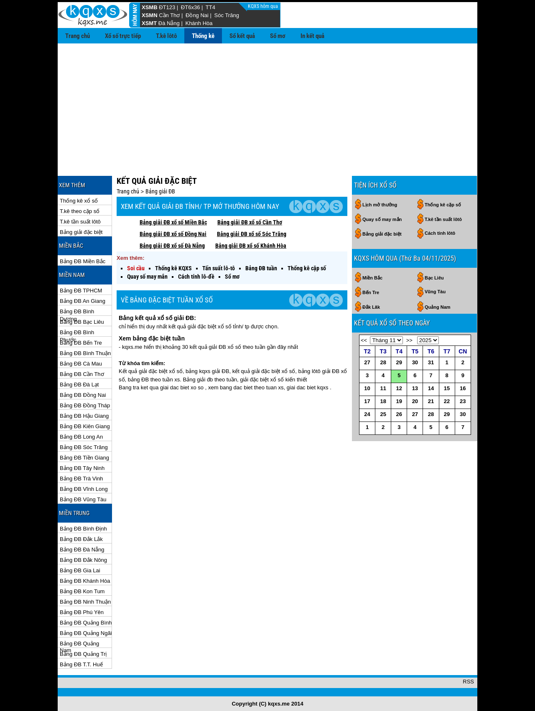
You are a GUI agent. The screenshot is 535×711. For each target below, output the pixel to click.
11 (383, 388)
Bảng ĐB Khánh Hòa (85, 581)
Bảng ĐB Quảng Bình (86, 623)
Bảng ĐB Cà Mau (81, 364)
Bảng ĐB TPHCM (81, 290)
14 (431, 388)
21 (431, 401)
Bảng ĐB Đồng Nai (83, 395)
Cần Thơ (169, 15)
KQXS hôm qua (263, 6)
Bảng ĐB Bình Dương (77, 311)
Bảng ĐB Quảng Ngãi (86, 633)
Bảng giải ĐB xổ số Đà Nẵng (172, 245)
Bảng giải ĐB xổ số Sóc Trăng (251, 234)
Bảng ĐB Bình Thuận (85, 353)
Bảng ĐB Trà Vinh (81, 478)
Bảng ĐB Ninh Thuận (85, 602)
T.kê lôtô (166, 36)
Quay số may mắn (147, 276)
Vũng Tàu (435, 291)
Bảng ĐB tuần (261, 268)
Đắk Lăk (371, 307)
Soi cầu (136, 268)
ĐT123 (167, 7)
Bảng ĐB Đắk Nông (83, 560)
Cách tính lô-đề (196, 276)
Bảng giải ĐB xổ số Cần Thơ (249, 222)
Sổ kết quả (242, 36)
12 (399, 388)
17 (367, 401)
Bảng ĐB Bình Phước (77, 332)
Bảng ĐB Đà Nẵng (82, 549)
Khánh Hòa (198, 23)
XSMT (149, 23)
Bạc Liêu (434, 277)
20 (415, 401)
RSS (468, 681)
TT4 (210, 7)
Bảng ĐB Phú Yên (82, 612)
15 (447, 388)
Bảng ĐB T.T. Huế (81, 664)
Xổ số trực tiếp (123, 36)
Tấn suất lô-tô (218, 268)
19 (399, 401)
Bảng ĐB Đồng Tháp (85, 405)
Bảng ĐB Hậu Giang (84, 416)
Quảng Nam (438, 307)
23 (463, 401)
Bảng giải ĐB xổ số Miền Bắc (173, 222)
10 (367, 388)
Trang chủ (77, 36)
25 (383, 414)
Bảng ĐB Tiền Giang (84, 458)
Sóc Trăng (226, 15)
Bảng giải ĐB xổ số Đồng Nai (173, 234)
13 (415, 388)
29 (399, 362)
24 (367, 414)
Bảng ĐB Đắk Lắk (81, 539)
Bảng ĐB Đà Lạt (79, 384)
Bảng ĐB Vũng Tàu (83, 499)
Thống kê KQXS (173, 268)
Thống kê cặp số (307, 268)
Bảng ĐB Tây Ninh (82, 468)
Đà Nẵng (169, 23)
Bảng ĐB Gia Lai (80, 570)
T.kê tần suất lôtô (80, 221)
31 (431, 362)
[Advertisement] (267, 106)
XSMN (150, 15)
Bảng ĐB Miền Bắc (82, 261)
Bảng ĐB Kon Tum (82, 591)
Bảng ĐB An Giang (82, 301)
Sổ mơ (277, 36)
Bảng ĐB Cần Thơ (82, 374)
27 (367, 362)
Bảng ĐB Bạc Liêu (82, 322)
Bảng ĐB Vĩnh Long (84, 489)
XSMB (150, 7)
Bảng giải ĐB (160, 191)
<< (364, 340)
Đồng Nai (197, 15)
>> (409, 340)
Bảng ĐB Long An (81, 437)
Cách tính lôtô (440, 233)
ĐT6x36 (190, 7)
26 (399, 414)
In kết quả (312, 36)
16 (463, 388)
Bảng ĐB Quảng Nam (79, 644)
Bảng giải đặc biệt (81, 232)
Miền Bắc (372, 277)
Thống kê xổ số (79, 201)
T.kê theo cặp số (79, 211)
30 (415, 362)
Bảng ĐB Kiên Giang (85, 426)
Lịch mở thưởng (379, 204)
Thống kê (203, 36)
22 (447, 401)
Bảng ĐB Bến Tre (81, 343)
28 (383, 362)
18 (383, 401)
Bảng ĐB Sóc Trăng (84, 447)
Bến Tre (370, 292)
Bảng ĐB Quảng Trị (83, 654)
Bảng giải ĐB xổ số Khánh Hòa (250, 245)
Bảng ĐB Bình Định (83, 529)
